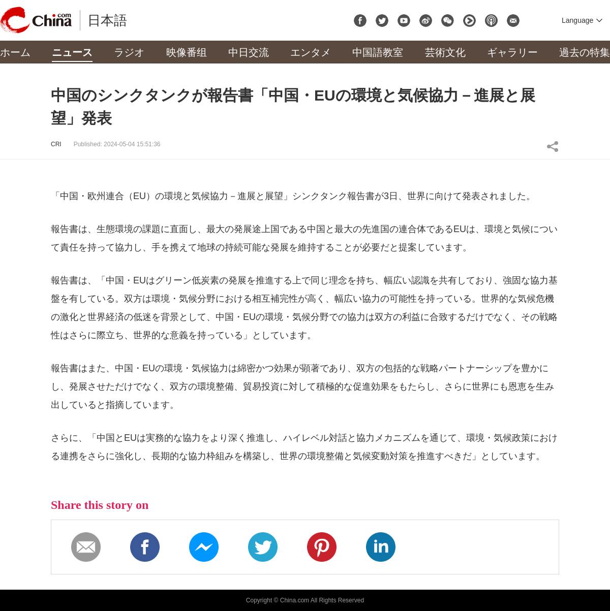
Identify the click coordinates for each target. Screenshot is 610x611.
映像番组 (186, 52)
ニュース (72, 52)
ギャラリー (512, 52)
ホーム (15, 52)
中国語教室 (377, 52)
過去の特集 (584, 52)
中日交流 (248, 52)
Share (552, 146)
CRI (56, 144)
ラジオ (129, 52)
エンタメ (310, 52)
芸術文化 (445, 52)
